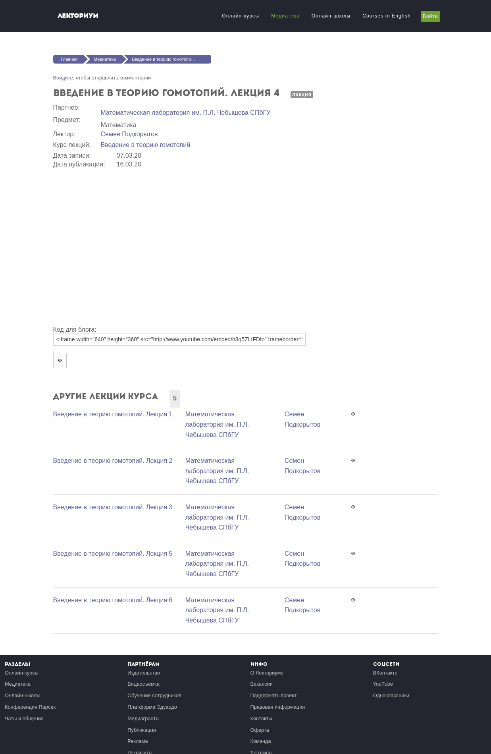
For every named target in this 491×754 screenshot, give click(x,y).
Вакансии (261, 684)
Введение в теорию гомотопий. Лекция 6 (113, 600)
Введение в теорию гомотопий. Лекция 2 (113, 460)
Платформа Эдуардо (152, 707)
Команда (260, 741)
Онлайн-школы (331, 16)
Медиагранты (143, 718)
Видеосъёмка (143, 684)
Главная (69, 59)
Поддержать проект (273, 695)
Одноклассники (391, 695)
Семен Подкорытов (129, 134)
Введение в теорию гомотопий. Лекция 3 (113, 507)
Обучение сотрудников (154, 695)
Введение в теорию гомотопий (146, 144)
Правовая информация (277, 707)
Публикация (141, 730)
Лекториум (78, 15)
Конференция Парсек (30, 707)
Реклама (137, 741)
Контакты (261, 718)
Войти (430, 16)
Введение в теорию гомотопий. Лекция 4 (171, 59)
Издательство (143, 673)
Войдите (63, 78)
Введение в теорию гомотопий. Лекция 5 (113, 553)
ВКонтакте (385, 673)
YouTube (383, 684)
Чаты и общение (24, 718)
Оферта (259, 730)
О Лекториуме (267, 673)
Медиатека (285, 16)
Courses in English (386, 16)
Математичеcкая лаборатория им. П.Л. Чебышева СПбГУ (186, 112)
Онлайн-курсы (240, 16)
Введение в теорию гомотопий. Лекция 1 (113, 414)
